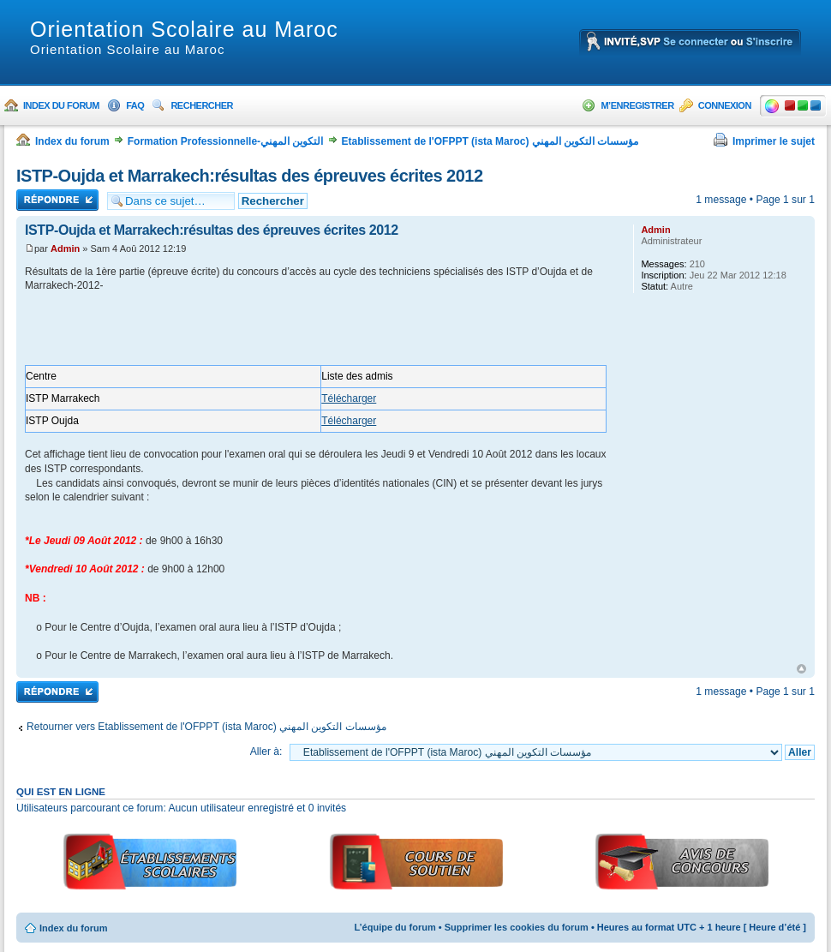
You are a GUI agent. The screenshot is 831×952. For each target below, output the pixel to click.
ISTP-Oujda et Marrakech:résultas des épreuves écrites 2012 (249, 175)
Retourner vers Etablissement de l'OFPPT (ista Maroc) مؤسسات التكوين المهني (206, 727)
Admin (65, 248)
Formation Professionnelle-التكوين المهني (226, 141)
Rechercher (201, 105)
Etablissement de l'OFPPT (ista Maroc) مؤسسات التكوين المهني (490, 141)
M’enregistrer (637, 105)
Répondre (57, 200)
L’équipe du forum (394, 927)
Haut (801, 669)
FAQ (135, 105)
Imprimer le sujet (773, 141)
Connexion (724, 105)
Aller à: (266, 751)
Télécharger (348, 398)
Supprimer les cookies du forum (517, 927)
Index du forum (61, 105)
